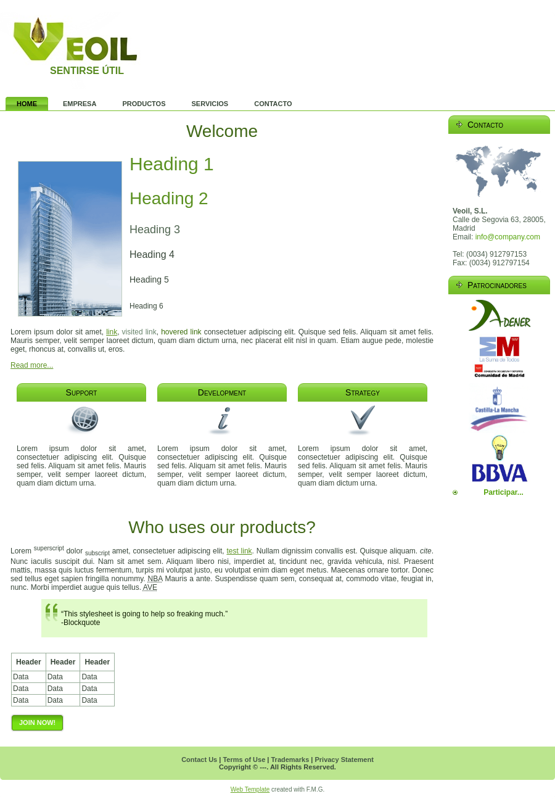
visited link (139, 332)
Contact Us (199, 759)
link (111, 332)
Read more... (31, 365)
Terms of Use (244, 759)
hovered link (181, 332)
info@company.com (507, 237)
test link (239, 551)
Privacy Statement (343, 759)
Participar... (503, 492)
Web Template (250, 789)
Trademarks (290, 759)
